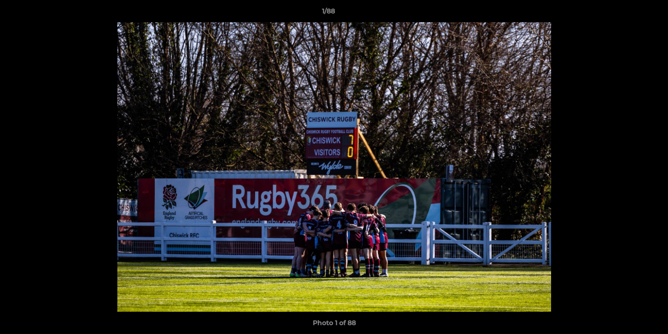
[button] (629, 13)
